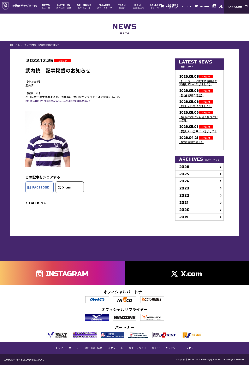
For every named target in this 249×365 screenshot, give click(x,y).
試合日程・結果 (63, 6)
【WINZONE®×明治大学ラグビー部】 (198, 119)
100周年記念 (138, 6)
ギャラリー (156, 6)
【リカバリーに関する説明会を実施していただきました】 (198, 83)
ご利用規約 (9, 359)
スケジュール (84, 6)
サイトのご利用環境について (30, 359)
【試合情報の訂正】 (191, 95)
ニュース (46, 6)
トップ (59, 348)
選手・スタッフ (104, 6)
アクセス (189, 348)
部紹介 (122, 6)
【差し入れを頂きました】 (195, 106)
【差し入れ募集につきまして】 (198, 131)
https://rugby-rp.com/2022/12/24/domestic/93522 (57, 101)
